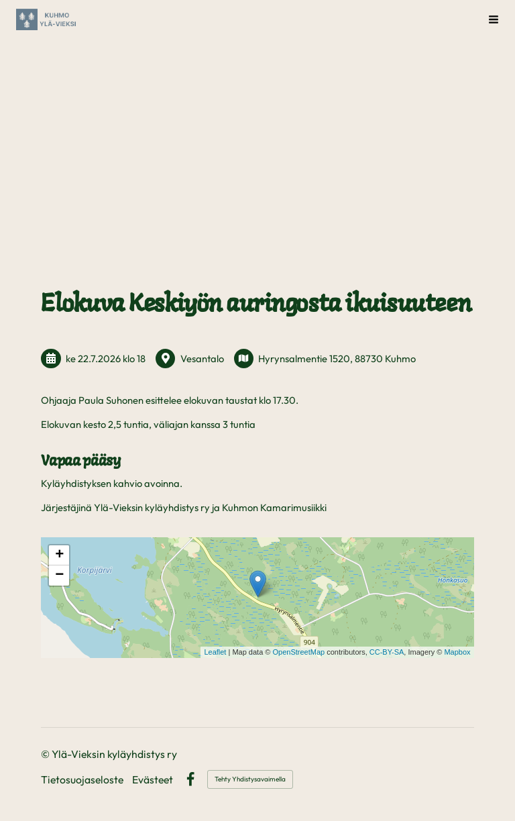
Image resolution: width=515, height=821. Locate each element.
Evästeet (152, 780)
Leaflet (215, 652)
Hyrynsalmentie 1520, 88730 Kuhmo (337, 358)
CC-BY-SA (386, 652)
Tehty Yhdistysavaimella (250, 779)
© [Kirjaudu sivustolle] (46, 754)
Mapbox (457, 652)
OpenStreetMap (298, 652)
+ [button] (59, 555)
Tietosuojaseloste (82, 780)
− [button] (59, 575)
